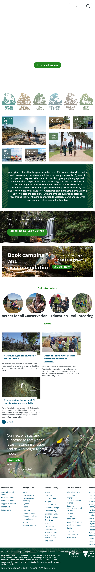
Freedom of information (60, 551)
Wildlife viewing (29, 525)
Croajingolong (50, 511)
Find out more (47, 65)
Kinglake (48, 523)
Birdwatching (28, 495)
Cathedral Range (52, 508)
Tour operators (73, 534)
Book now (62, 266)
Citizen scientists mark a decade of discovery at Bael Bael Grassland (59, 358)
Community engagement (72, 496)
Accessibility (16, 551)
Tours (25, 522)
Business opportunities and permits (74, 508)
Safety (69, 528)
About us (5, 551)
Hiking (25, 507)
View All (10, 422)
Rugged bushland (8, 504)
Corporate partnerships (72, 517)
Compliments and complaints (36, 551)
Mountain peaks (7, 501)
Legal (74, 551)
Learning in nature (74, 522)
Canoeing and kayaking (29, 499)
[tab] (9, 103)
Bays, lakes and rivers (7, 493)
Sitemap (90, 551)
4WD (25, 492)
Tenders (70, 531)
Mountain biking (30, 516)
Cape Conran (50, 504)
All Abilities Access (74, 492)
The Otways (50, 520)
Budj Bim (48, 501)
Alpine (47, 492)
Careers (70, 513)
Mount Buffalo (51, 532)
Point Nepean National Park (50, 536)
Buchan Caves (51, 498)
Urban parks (6, 510)
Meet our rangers (74, 525)
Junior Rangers (29, 513)
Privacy (9, 465)
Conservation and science (74, 502)
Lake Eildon (49, 526)
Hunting (26, 510)
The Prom (49, 541)
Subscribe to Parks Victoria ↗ (27, 232)
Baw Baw (48, 495)
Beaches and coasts (9, 497)
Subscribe (15, 460)
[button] (88, 6)
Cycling (26, 504)
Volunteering (72, 537)
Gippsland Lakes (52, 514)
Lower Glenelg (51, 529)
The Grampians (51, 517)
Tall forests (5, 507)
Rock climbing (29, 519)
